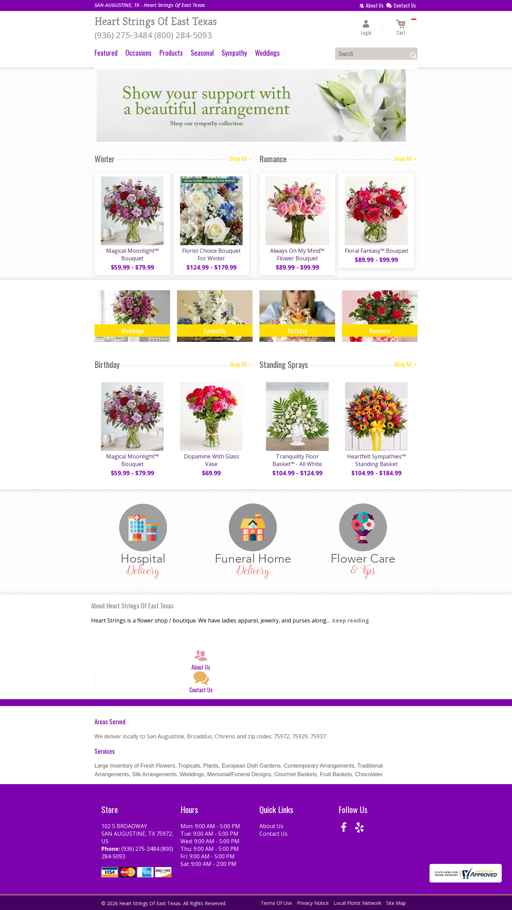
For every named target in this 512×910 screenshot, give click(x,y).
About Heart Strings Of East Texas (132, 605)
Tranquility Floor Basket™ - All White (297, 460)
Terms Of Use (276, 903)
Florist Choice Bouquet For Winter (211, 254)
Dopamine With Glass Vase (211, 460)
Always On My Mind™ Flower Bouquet (297, 254)
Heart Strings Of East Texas (155, 21)
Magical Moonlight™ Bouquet (132, 254)
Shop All (241, 158)
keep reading (350, 620)
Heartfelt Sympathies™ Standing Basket (376, 460)
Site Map (396, 903)
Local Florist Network (357, 903)
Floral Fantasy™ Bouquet (376, 250)
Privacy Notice (313, 903)
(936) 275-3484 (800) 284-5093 (153, 35)
